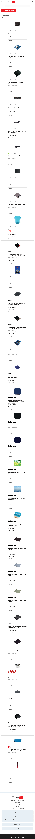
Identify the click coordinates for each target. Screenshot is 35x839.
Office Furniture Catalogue (17, 816)
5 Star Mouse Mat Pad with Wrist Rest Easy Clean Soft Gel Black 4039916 (17, 726)
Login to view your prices (8, 10)
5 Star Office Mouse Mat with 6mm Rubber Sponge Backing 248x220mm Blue (17, 750)
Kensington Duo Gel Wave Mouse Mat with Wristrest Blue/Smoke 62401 (17, 352)
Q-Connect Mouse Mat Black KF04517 (16, 82)
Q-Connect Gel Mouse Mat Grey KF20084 (16, 204)
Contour (10, 623)
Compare (10, 40)
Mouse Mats (14, 36)
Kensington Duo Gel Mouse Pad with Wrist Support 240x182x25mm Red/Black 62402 (17, 255)
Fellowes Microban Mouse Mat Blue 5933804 (17, 449)
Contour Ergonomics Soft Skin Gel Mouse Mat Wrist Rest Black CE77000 (17, 627)
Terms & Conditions (27, 836)
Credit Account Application (17, 819)
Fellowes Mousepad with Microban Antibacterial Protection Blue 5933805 (16, 401)
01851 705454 (15, 808)
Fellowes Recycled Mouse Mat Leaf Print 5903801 (16, 473)
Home (7, 6)
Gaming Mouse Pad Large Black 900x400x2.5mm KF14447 (14, 156)
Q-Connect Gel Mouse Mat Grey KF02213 (16, 33)
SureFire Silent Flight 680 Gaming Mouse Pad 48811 (17, 774)
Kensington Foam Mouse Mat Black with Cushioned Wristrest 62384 (16, 304)
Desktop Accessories (25, 6)
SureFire (10, 771)
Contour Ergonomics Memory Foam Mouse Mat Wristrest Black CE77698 (17, 651)
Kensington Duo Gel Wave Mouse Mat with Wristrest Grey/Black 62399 (17, 328)
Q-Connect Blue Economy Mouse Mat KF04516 (16, 57)
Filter (32, 17)
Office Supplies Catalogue (17, 812)
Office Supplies (15, 6)
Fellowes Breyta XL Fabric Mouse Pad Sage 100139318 (17, 601)
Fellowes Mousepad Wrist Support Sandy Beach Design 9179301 (16, 525)
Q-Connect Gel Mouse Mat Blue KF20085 (16, 229)
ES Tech (22, 837)
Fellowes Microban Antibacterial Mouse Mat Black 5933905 (17, 425)
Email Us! (22, 808)
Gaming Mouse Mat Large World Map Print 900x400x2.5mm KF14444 (17, 132)
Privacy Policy (20, 836)
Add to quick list (11, 38)
